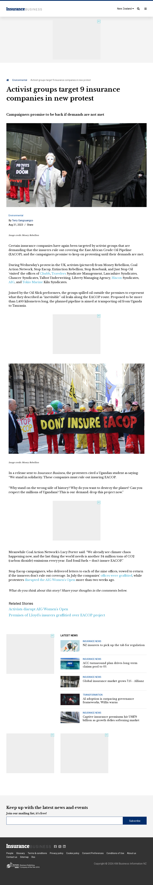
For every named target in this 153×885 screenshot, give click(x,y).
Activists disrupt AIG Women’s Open (38, 609)
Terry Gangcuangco (22, 220)
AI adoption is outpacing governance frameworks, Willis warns (108, 700)
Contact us (11, 857)
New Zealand (125, 8)
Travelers (58, 273)
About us (131, 853)
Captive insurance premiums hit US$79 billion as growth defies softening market (111, 718)
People (9, 853)
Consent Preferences (93, 853)
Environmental (19, 80)
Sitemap (24, 857)
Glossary (20, 853)
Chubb (45, 273)
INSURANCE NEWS (92, 641)
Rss (33, 857)
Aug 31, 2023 (16, 224)
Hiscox (117, 278)
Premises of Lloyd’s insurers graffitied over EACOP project (57, 615)
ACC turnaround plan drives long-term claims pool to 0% (110, 664)
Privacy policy (56, 853)
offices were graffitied (116, 575)
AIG (12, 282)
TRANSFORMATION (93, 695)
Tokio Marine (32, 282)
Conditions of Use (115, 853)
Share (30, 224)
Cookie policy (72, 853)
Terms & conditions (37, 853)
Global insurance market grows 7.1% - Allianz (113, 681)
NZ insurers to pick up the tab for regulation (114, 645)
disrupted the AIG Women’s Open (50, 580)
